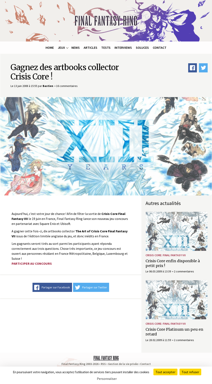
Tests (106, 47)
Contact (159, 47)
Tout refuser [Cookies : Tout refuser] (190, 372)
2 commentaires (184, 271)
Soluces (142, 47)
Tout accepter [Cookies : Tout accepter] (165, 372)
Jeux (61, 47)
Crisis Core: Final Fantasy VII (166, 255)
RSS (103, 364)
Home (50, 47)
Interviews (123, 47)
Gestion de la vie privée (123, 364)
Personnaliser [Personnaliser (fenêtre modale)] (107, 379)
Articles (90, 47)
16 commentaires (67, 86)
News (75, 47)
